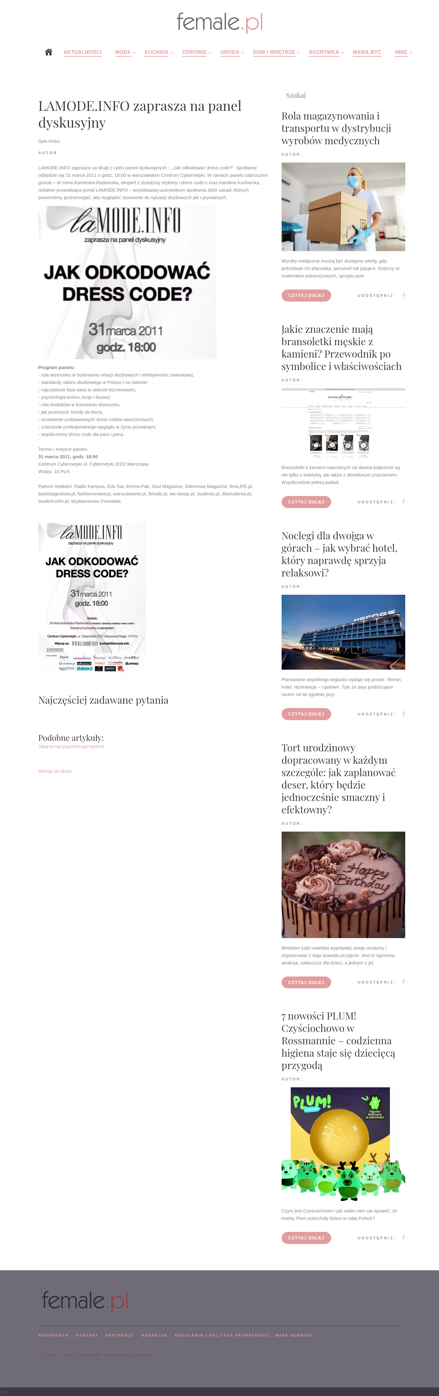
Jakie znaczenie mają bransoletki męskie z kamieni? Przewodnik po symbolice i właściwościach (342, 347)
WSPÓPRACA (53, 1335)
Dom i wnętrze (274, 52)
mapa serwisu (294, 1335)
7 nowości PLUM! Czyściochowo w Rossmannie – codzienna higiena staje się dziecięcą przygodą (338, 1040)
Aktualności (83, 52)
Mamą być (367, 52)
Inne (401, 52)
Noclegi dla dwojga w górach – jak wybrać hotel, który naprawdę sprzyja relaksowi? (340, 553)
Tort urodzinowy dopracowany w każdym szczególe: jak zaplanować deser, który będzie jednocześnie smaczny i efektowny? (339, 778)
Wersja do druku (55, 771)
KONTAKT (87, 1335)
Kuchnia (157, 52)
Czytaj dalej (306, 295)
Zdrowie (194, 52)
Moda (123, 52)
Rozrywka (324, 52)
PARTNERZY (120, 1335)
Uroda (230, 52)
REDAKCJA (155, 1335)
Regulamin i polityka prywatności (222, 1335)
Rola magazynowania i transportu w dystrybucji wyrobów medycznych (337, 128)
